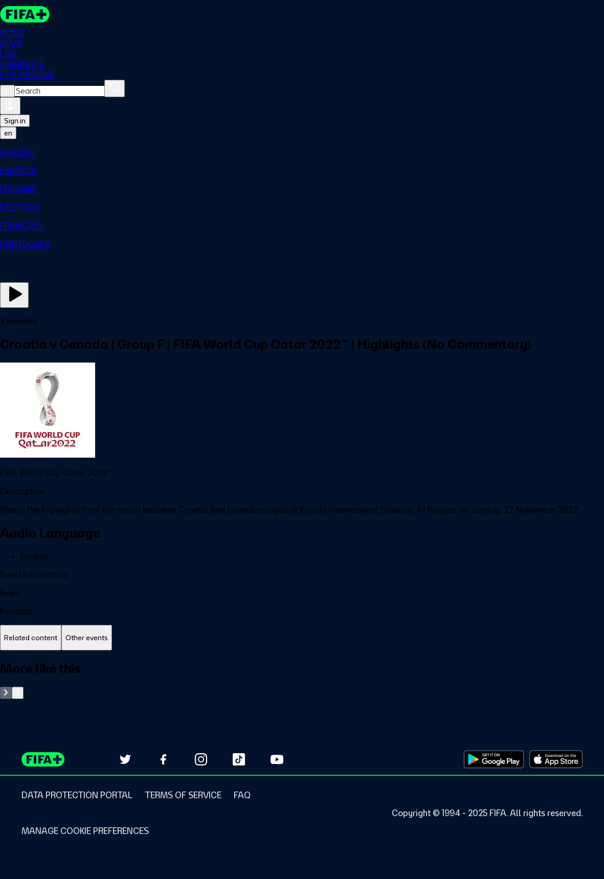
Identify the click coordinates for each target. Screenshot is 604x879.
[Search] (114, 88)
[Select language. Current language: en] (8, 133)
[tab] (30, 638)
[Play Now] (14, 295)
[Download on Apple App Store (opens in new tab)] (556, 759)
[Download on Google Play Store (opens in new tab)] (493, 759)
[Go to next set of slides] (18, 693)
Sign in (15, 120)
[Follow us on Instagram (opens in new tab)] (201, 759)
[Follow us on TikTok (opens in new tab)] (239, 759)
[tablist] (302, 638)
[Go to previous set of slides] (6, 693)
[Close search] (7, 91)
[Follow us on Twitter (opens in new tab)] (125, 759)
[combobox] (59, 91)
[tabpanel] (302, 680)
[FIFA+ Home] (25, 14)
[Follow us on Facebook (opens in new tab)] (163, 759)
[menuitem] (302, 152)
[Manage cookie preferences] (85, 831)
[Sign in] (10, 106)
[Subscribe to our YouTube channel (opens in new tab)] (276, 759)
